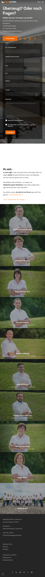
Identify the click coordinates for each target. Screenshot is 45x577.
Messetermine (7, 544)
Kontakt (5, 549)
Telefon (8, 81)
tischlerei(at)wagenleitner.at (12, 31)
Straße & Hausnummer (12, 56)
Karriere (5, 547)
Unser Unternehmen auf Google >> (14, 199)
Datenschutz (7, 557)
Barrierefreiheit (8, 560)
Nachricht (8, 99)
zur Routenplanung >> (15, 195)
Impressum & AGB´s (9, 555)
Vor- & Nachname (11, 47)
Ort (6, 73)
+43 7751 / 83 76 (10, 29)
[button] (40, 2)
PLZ (7, 66)
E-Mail (7, 90)
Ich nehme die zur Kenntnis (21, 125)
